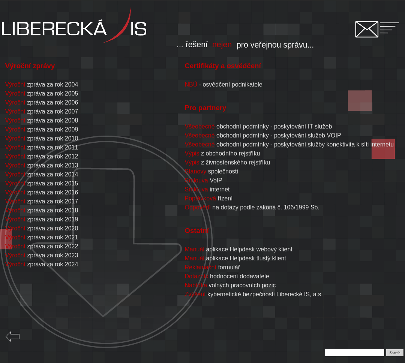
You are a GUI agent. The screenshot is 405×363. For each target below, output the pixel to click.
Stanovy (195, 171)
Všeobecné (199, 135)
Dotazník (196, 276)
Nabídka (195, 285)
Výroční (15, 84)
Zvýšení (195, 294)
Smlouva (196, 180)
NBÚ (190, 84)
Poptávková (200, 198)
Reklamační (200, 267)
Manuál (194, 249)
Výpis (191, 153)
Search (395, 353)
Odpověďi (197, 207)
